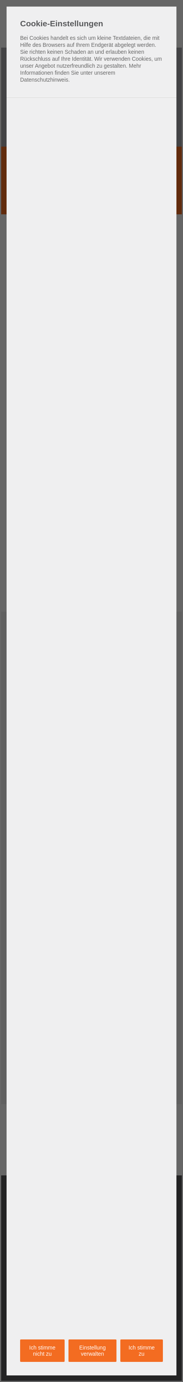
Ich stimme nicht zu (42, 1350)
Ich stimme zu (141, 1350)
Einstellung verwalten (92, 1350)
